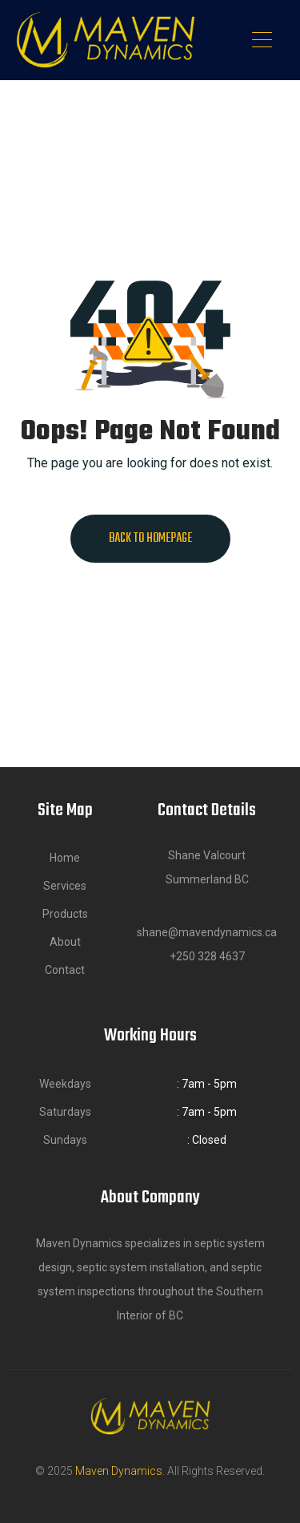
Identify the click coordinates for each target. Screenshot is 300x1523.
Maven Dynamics (118, 1470)
